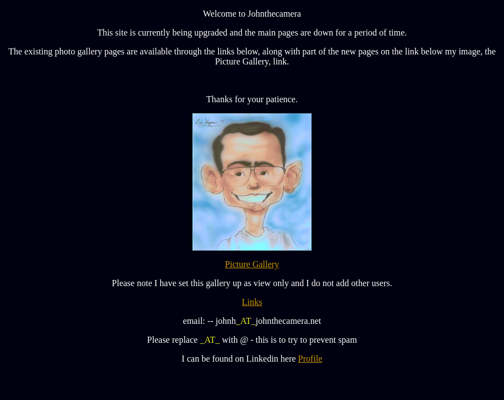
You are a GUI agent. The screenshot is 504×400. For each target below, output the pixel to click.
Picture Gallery (252, 264)
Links (252, 302)
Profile (310, 358)
